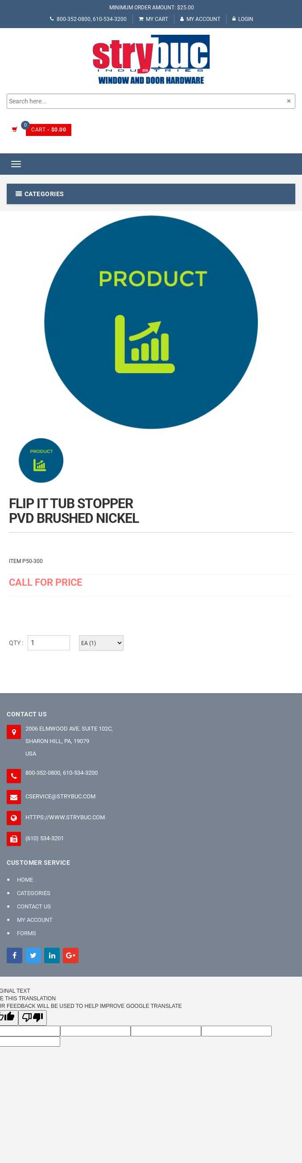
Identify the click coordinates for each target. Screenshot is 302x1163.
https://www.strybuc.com (65, 817)
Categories (33, 893)
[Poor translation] (32, 1018)
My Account (200, 19)
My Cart (153, 19)
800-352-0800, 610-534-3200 (88, 19)
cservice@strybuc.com (60, 796)
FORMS (26, 933)
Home (25, 879)
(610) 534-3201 (44, 838)
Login (242, 19)
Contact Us (34, 906)
